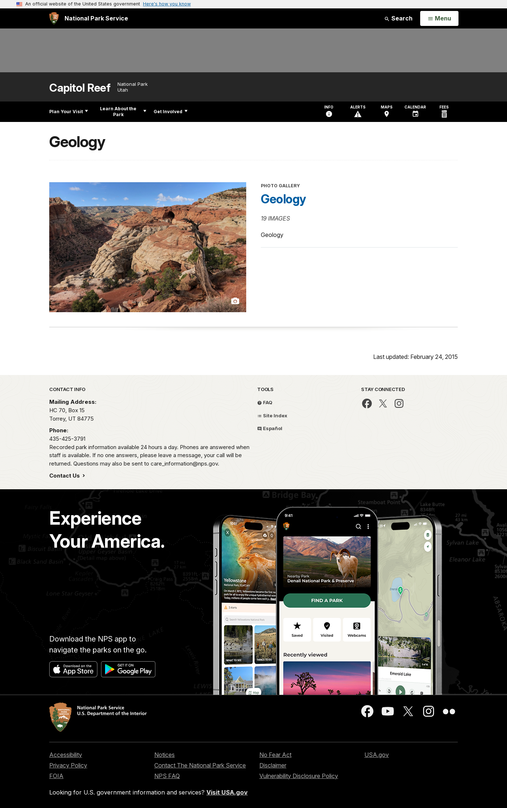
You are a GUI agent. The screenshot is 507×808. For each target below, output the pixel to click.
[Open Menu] (439, 18)
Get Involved (170, 111)
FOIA (56, 776)
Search (398, 18)
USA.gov (376, 754)
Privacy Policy (68, 765)
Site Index (272, 415)
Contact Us (65, 475)
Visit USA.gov (227, 792)
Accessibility (65, 754)
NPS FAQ (167, 776)
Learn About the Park (123, 111)
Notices (164, 754)
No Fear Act (275, 754)
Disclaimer (272, 765)
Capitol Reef (79, 88)
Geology (283, 199)
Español (269, 428)
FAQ (264, 402)
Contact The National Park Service (200, 765)
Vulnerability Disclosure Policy (298, 776)
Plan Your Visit (68, 111)
